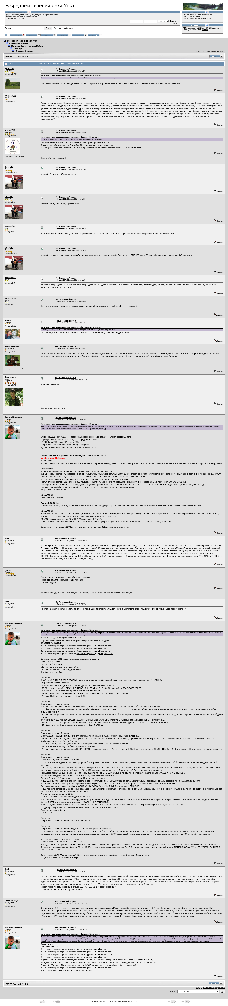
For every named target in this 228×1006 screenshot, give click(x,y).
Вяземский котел (24, 51)
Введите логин (206, 18)
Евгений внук (11, 901)
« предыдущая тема (203, 51)
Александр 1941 (13, 346)
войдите (38, 15)
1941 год (17, 48)
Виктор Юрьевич (13, 417)
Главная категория (18, 43)
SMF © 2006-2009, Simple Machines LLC (123, 1002)
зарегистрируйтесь (51, 15)
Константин (10, 377)
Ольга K (9, 167)
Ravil (7, 869)
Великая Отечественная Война (27, 46)
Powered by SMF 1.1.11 (98, 1002)
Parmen (205, 30)
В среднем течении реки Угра (22, 41)
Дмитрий (9, 68)
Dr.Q (7, 538)
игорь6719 (10, 130)
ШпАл (8, 320)
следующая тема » (217, 51)
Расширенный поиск (63, 28)
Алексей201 (10, 96)
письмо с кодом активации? (27, 16)
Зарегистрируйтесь (190, 18)
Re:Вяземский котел (66, 69)
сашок (8, 570)
